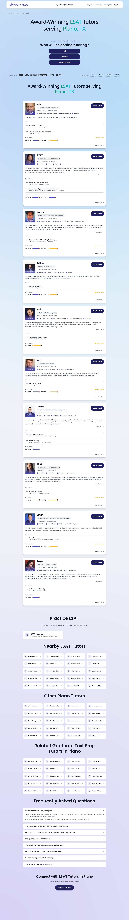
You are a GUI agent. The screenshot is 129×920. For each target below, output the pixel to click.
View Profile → (99, 145)
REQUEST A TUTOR (64, 888)
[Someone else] (64, 62)
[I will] (64, 51)
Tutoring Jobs (108, 5)
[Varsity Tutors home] (18, 4)
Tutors (10, 13)
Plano (22, 13)
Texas (16, 13)
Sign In (116, 5)
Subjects (90, 5)
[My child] (64, 56)
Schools (99, 5)
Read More (100, 175)
